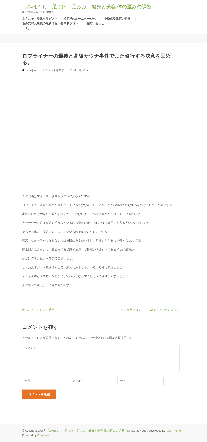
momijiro (31, 70)
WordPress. (44, 435)
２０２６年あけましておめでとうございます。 (149, 310)
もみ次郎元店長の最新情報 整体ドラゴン (50, 23)
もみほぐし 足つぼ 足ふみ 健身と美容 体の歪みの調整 (87, 6)
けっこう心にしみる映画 (38, 310)
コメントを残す (54, 70)
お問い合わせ (95, 23)
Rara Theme (173, 430)
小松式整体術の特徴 (117, 18)
